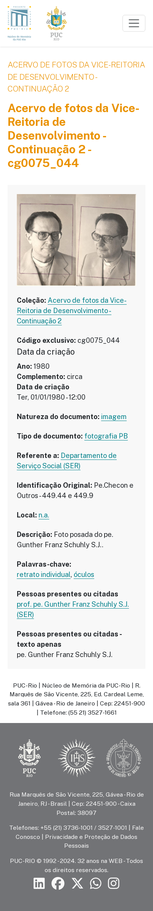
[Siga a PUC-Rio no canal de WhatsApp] (95, 884)
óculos (84, 574)
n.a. (44, 515)
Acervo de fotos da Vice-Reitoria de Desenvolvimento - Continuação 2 (76, 76)
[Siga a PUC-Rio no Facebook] (58, 884)
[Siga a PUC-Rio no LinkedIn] (39, 884)
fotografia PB (106, 436)
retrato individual (44, 574)
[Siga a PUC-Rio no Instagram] (113, 884)
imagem (114, 417)
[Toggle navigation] (133, 23)
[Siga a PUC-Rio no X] (77, 884)
